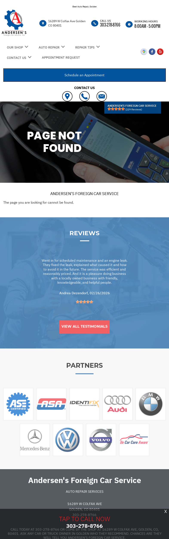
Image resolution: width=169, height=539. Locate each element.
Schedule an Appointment (84, 75)
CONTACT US (16, 58)
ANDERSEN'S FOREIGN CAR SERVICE (84, 193)
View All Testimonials (84, 340)
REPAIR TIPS (85, 47)
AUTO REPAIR (49, 47)
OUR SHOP (15, 47)
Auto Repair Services (84, 505)
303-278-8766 (110, 25)
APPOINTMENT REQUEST (61, 57)
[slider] (116, 109)
